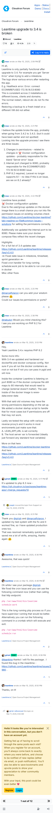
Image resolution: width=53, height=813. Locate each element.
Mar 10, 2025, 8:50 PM (32, 685)
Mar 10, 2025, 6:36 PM (32, 555)
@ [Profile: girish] (17, 518)
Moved (7, 39)
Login (19, 790)
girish (7, 479)
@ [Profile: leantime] (7, 659)
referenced (18, 711)
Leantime (17, 39)
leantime (9, 342)
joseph (12, 505)
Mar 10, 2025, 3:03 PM (32, 342)
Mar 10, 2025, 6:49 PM (32, 581)
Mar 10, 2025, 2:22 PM (28, 196)
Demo (38, 8)
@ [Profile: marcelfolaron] (10, 293)
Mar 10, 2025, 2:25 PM (28, 289)
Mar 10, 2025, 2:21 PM (28, 126)
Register (9, 790)
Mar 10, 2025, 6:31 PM (28, 514)
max (7, 61)
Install (47, 12)
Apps (37, 5)
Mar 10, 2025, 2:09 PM (28, 61)
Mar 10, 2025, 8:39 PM (36, 655)
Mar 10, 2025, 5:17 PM (35, 479)
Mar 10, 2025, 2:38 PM (28, 315)
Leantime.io (6, 464)
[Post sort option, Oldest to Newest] (5, 52)
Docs (46, 8)
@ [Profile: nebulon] (7, 319)
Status (45, 5)
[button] (4, 809)
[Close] (47, 728)
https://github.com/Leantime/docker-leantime (26, 446)
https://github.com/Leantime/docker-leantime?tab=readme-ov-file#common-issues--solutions (26, 220)
